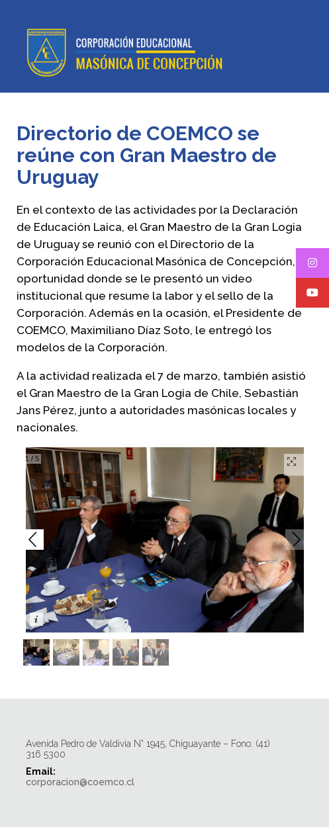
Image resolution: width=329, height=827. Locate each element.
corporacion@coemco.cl (80, 782)
